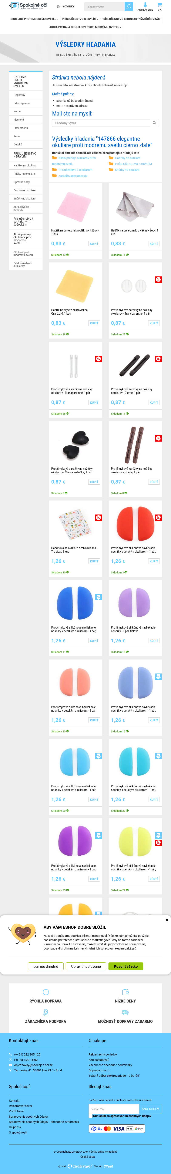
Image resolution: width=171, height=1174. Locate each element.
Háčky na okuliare (24, 174)
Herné (17, 111)
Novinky (68, 6)
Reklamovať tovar (20, 1106)
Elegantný (19, 95)
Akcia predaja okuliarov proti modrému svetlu (85, 27)
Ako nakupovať (99, 1060)
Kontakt (14, 1101)
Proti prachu (20, 128)
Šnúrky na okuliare (24, 198)
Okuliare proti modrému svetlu (23, 253)
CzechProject (80, 1166)
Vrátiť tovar (16, 1111)
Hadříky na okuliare (24, 165)
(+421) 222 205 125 (27, 1054)
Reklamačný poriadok (103, 1054)
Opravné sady (21, 182)
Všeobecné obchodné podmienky (110, 1065)
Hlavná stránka (68, 55)
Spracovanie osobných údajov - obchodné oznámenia (44, 1122)
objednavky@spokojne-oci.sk (33, 1065)
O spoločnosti (18, 1132)
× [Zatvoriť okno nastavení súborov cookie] (167, 919)
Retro (16, 136)
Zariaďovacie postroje (21, 208)
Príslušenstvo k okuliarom (22, 264)
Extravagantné (21, 103)
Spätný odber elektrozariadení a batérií (114, 1076)
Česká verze (87, 1157)
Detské (17, 144)
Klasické (18, 119)
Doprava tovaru (99, 1070)
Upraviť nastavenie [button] (86, 966)
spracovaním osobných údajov (130, 1116)
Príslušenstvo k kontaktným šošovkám (131, 19)
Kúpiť (94, 244)
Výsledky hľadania (100, 55)
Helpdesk (15, 1127)
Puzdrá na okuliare (24, 190)
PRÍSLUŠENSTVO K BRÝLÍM (80, 19)
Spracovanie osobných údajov (28, 1116)
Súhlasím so (120, 1116)
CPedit (109, 1166)
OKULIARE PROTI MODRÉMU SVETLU (34, 19)
